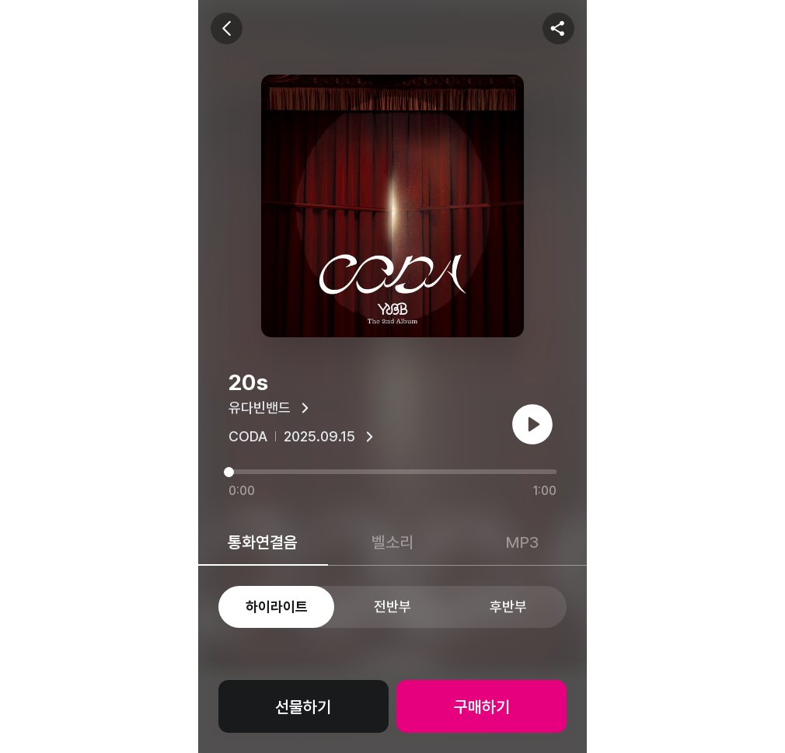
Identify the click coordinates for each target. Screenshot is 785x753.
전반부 (392, 606)
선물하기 (303, 706)
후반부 (508, 606)
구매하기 (482, 706)
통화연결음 (263, 542)
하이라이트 (277, 606)
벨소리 (392, 542)
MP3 (522, 542)
